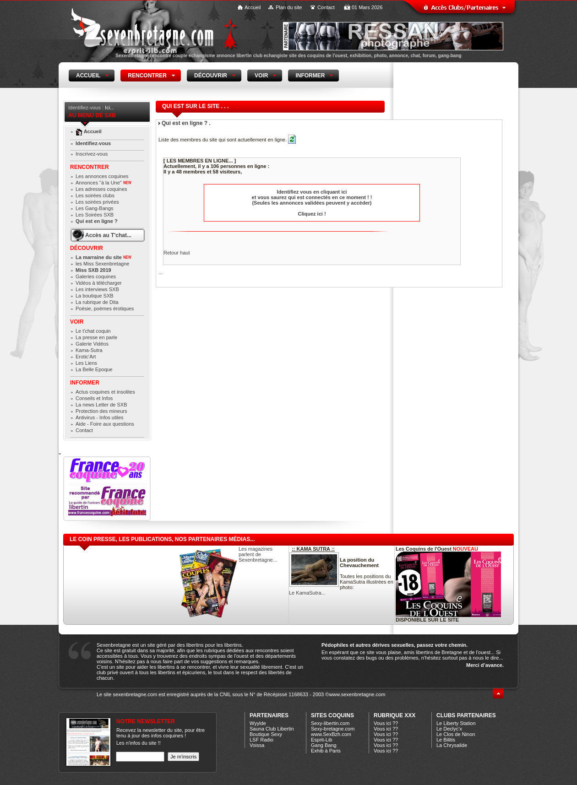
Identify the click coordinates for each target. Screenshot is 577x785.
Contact (326, 7)
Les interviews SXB (97, 289)
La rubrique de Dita (97, 302)
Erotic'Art (86, 356)
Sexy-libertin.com (330, 723)
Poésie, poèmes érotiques (105, 308)
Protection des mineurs (101, 411)
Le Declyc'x (449, 728)
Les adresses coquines (101, 189)
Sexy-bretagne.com (332, 728)
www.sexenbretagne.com (357, 694)
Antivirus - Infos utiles (100, 417)
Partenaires (269, 715)
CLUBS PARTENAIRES (466, 715)
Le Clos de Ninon (455, 734)
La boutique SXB (95, 295)
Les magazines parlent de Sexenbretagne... (258, 554)
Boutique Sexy (266, 734)
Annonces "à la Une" (103, 182)
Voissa (257, 745)
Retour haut (176, 252)
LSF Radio (261, 739)
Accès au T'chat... (108, 235)
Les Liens (86, 363)
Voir (76, 322)
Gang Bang (324, 745)
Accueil (253, 7)
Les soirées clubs (95, 195)
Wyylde (258, 723)
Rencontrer (89, 167)
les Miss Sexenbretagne (102, 263)
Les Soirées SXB (95, 214)
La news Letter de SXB (101, 404)
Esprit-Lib (321, 739)
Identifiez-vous (93, 143)
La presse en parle (96, 337)
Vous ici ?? (386, 723)
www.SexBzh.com (331, 734)
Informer (84, 382)
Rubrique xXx (394, 715)
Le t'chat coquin (93, 331)
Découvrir (86, 248)
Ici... (109, 107)
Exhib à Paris (326, 750)
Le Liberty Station (456, 723)
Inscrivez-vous (92, 154)
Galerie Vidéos (92, 343)
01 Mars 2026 (367, 7)
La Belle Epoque (94, 369)
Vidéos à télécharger (99, 283)
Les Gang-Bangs (95, 208)
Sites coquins (332, 715)
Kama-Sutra (89, 350)
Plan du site (289, 7)
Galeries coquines (96, 276)
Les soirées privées (97, 202)
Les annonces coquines (102, 176)
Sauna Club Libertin (272, 728)
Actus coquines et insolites (105, 392)
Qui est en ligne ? (97, 221)
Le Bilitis (445, 739)
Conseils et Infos (94, 398)
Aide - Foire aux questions (105, 424)
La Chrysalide (451, 745)
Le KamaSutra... (307, 593)
